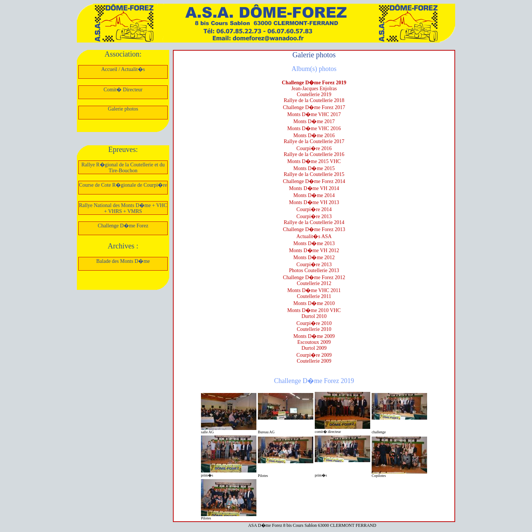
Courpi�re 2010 (313, 323)
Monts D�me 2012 (314, 257)
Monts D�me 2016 (314, 135)
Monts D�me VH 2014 (314, 188)
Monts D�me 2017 (314, 121)
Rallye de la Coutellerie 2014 (314, 222)
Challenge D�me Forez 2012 (314, 277)
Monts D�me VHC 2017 (314, 114)
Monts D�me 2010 (314, 303)
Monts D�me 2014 (314, 195)
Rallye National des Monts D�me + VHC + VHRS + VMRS (123, 208)
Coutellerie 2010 (314, 329)
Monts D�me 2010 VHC (314, 310)
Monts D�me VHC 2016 (314, 128)
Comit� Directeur (122, 89)
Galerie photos (123, 109)
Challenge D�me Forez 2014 (314, 181)
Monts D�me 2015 (314, 168)
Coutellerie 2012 (314, 283)
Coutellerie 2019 (314, 94)
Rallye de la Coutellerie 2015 (314, 174)
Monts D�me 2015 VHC (314, 161)
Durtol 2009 (314, 348)
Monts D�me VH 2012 (314, 250)
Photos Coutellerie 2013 (314, 270)
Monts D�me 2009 (314, 336)
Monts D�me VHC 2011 (314, 290)
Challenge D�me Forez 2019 (314, 82)
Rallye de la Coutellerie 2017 (314, 141)
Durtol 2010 (314, 316)
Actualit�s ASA (313, 236)
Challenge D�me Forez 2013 (314, 229)
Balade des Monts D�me (123, 261)
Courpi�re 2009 (313, 355)
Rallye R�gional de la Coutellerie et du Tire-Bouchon (123, 167)
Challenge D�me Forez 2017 (314, 107)
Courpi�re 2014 (313, 209)
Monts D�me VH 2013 (314, 202)
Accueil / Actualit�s (123, 69)
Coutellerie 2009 (314, 361)
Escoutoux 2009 (314, 342)
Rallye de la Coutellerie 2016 (314, 154)
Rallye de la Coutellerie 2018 (314, 100)
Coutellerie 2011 (314, 296)
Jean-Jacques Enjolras (314, 88)
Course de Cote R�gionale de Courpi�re (123, 185)
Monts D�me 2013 (314, 243)
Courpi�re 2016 (313, 148)
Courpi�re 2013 (313, 216)
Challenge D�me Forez (123, 225)
